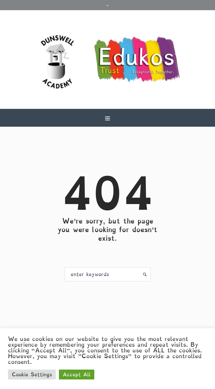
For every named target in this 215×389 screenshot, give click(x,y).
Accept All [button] (76, 374)
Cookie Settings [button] (32, 374)
